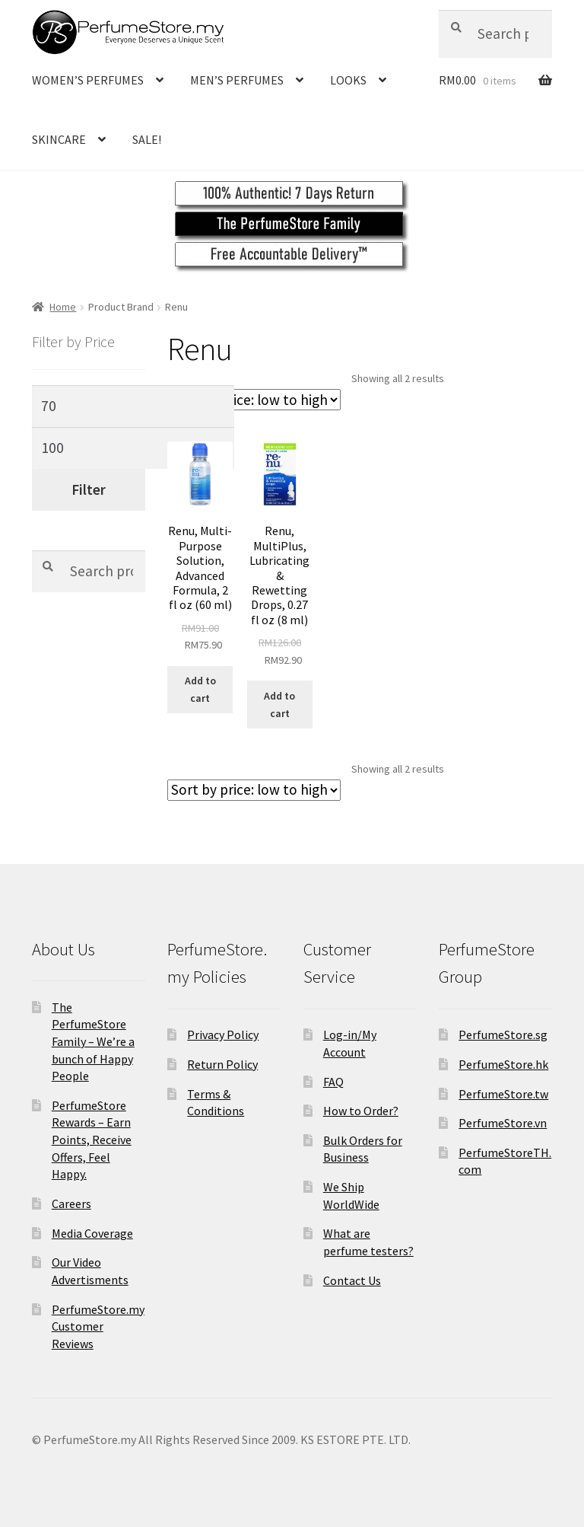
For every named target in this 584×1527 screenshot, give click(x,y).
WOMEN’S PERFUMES (88, 80)
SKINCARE (59, 139)
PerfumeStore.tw (503, 1093)
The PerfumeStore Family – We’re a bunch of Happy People (93, 1041)
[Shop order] (254, 399)
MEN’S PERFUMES (237, 80)
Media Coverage (92, 1233)
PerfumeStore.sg (503, 1034)
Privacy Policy (223, 1034)
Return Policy (222, 1064)
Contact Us (352, 1280)
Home (62, 307)
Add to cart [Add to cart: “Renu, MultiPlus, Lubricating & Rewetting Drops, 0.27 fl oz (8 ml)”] (279, 704)
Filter (88, 489)
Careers (71, 1203)
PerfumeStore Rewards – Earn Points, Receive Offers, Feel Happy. (92, 1140)
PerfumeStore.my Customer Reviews (98, 1326)
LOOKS (348, 80)
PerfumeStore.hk (503, 1064)
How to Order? (360, 1110)
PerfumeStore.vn (503, 1122)
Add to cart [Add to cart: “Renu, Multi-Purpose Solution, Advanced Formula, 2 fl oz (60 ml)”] (200, 689)
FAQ (333, 1081)
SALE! (146, 139)
